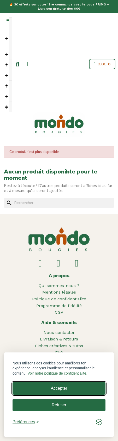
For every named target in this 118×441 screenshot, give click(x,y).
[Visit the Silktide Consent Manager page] (99, 422)
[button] (17, 64)
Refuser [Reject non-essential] (59, 405)
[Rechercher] (59, 203)
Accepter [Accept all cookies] (59, 388)
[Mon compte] (28, 64)
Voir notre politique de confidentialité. (57, 373)
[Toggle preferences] (26, 421)
